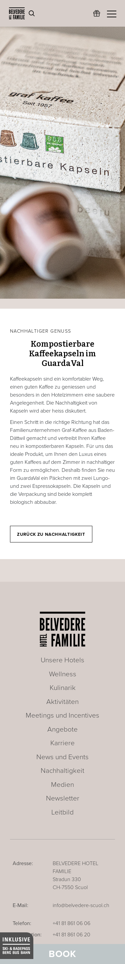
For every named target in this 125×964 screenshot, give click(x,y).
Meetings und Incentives (62, 715)
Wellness (62, 674)
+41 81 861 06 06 (71, 923)
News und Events (62, 757)
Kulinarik (63, 688)
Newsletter (62, 798)
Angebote (62, 729)
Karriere (62, 743)
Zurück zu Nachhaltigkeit (51, 534)
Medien (62, 785)
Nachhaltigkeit (62, 771)
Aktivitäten (62, 702)
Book (62, 954)
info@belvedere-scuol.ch (81, 905)
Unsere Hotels (62, 660)
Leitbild (62, 812)
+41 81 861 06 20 (71, 934)
